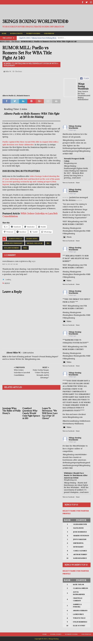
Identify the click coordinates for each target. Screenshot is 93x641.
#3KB (66, 153)
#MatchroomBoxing (71, 421)
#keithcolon (68, 134)
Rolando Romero (11, 247)
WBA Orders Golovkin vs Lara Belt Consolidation (30, 214)
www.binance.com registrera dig (16, 261)
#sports (76, 148)
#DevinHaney (68, 423)
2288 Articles (28, 352)
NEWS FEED (5, 41)
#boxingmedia (79, 274)
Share (78, 182)
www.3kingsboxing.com (73, 417)
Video (67, 280)
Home (4, 33)
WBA (25, 247)
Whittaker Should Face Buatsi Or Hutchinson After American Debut (76, 475)
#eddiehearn (84, 421)
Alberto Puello (15, 238)
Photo (67, 237)
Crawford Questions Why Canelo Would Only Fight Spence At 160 (31, 413)
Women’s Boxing (33, 33)
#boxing (68, 148)
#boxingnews (71, 151)
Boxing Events (16, 33)
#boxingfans (68, 274)
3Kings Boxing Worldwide (75, 127)
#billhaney (79, 423)
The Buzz (15, 41)
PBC (48, 243)
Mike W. (8, 71)
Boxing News (32, 238)
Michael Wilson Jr (34, 243)
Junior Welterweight (13, 243)
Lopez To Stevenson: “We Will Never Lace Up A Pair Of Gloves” (50, 413)
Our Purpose (49, 33)
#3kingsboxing (84, 151)
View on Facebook (68, 182)
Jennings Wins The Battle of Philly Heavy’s (11, 410)
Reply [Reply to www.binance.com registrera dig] (7, 283)
